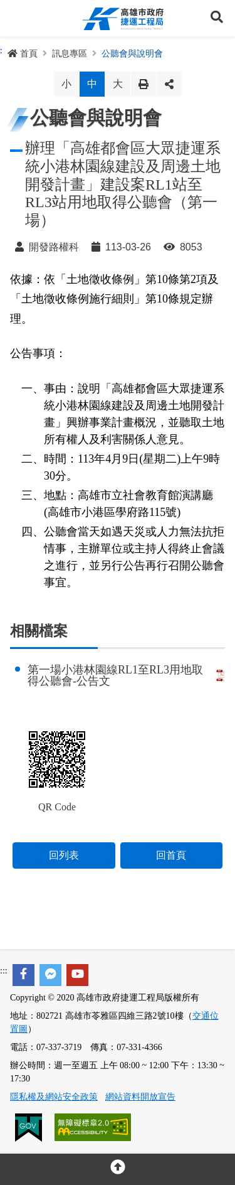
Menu (18, 18)
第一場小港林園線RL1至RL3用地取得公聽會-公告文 (126, 675)
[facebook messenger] (50, 975)
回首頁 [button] (171, 855)
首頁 (23, 53)
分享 (169, 84)
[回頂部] (117, 1169)
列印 (143, 84)
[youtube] (77, 975)
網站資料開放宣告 (140, 1097)
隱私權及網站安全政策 (54, 1097)
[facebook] (23, 975)
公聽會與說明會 (132, 53)
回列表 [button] (64, 855)
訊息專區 (69, 53)
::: (4, 970)
